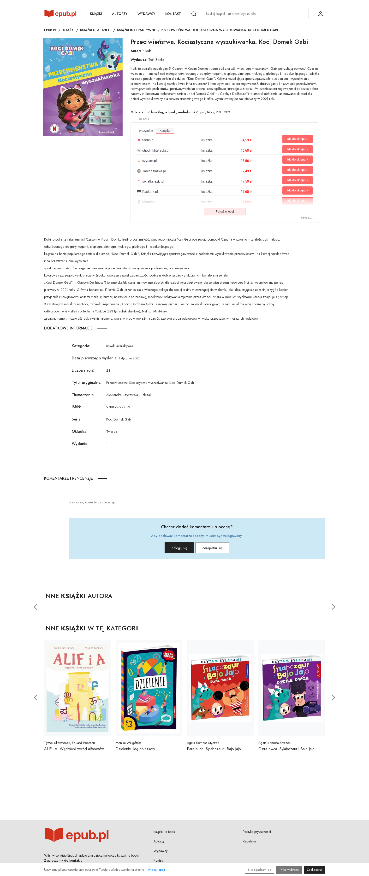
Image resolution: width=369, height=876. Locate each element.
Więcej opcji (156, 869)
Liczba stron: (83, 370)
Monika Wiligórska (129, 744)
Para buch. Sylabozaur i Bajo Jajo (214, 751)
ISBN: (76, 407)
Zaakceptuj (314, 869)
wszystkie (146, 131)
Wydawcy (146, 13)
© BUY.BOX (306, 218)
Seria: (77, 419)
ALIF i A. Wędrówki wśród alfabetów (74, 751)
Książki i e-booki (165, 833)
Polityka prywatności (257, 833)
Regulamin (250, 843)
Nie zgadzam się (259, 869)
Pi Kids (146, 50)
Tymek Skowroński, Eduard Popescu (69, 744)
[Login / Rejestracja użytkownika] (320, 13)
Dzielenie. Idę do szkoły (135, 751)
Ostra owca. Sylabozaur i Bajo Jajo (286, 751)
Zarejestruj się (219, 549)
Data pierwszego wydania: (95, 358)
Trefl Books (156, 59)
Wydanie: (80, 443)
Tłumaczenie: (83, 394)
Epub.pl (50, 30)
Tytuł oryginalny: (86, 382)
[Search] (193, 14)
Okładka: (79, 431)
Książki (96, 13)
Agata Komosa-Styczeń (203, 744)
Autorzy (119, 13)
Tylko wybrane (289, 869)
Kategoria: (81, 346)
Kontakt (173, 13)
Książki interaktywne (136, 30)
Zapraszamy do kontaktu (63, 862)
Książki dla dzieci (95, 30)
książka (165, 131)
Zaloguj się (172, 549)
